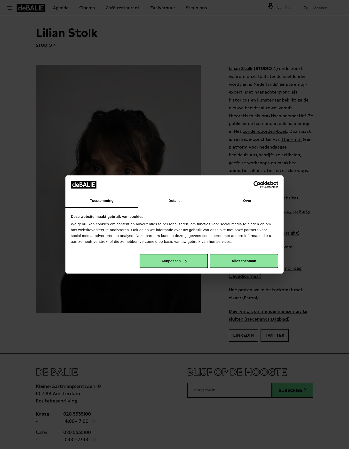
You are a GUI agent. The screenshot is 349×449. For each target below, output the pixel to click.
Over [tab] (247, 200)
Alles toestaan (244, 261)
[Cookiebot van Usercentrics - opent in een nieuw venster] (257, 184)
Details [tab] (174, 200)
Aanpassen (174, 261)
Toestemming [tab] (102, 200)
